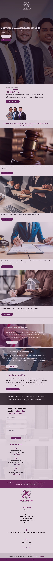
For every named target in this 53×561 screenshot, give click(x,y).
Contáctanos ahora (12, 101)
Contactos (26, 522)
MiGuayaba (41, 556)
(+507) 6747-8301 (16, 454)
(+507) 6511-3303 (16, 474)
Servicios (26, 512)
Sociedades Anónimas (26, 518)
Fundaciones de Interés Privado (26, 516)
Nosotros (26, 509)
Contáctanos (6, 36)
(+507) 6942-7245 (16, 464)
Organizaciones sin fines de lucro (26, 520)
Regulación (26, 514)
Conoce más (6, 40)
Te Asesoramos (7, 173)
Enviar (16, 438)
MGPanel (35, 556)
